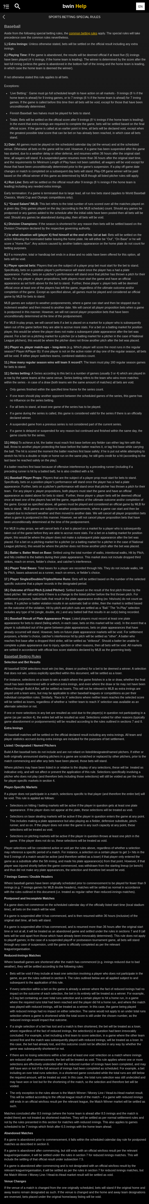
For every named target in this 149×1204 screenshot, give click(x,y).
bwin (74, 6)
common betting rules (83, 33)
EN (140, 6)
